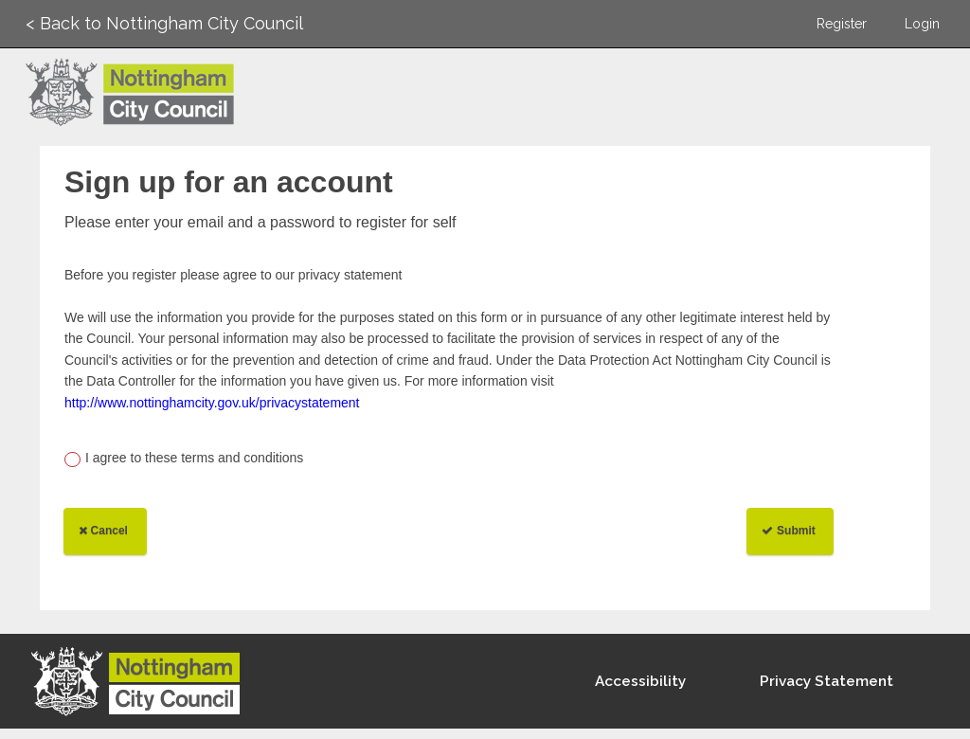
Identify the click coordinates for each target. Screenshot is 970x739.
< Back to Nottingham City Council (164, 23)
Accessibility (640, 681)
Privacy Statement (826, 681)
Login (922, 23)
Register (842, 23)
